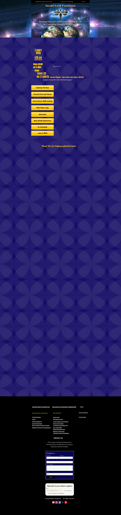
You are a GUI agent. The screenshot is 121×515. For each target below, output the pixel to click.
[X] (62, 502)
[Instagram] (56, 502)
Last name (62, 455)
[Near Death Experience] (42, 120)
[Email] (59, 462)
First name (48, 455)
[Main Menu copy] (42, 107)
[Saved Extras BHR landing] (42, 101)
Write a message (49, 464)
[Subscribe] (42, 114)
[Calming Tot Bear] (42, 87)
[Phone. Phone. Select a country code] (48, 474)
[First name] (52, 458)
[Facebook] (59, 502)
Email (47, 460)
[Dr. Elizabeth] (42, 127)
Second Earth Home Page (40, 413)
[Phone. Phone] (61, 474)
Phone (47, 471)
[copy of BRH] (42, 133)
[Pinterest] (65, 502)
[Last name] (66, 458)
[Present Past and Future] (42, 94)
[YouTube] (53, 502)
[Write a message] (59, 468)
